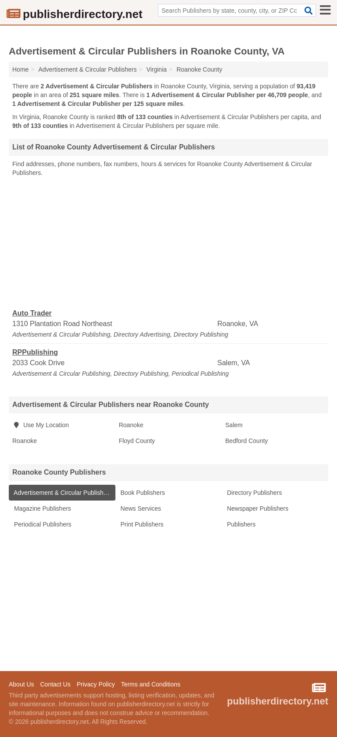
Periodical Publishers (42, 524)
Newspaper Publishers (256, 508)
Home (20, 69)
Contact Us (55, 684)
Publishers (240, 524)
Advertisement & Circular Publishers (62, 492)
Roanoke (131, 424)
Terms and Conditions (150, 684)
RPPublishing (35, 352)
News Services (140, 508)
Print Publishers (141, 524)
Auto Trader (32, 313)
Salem (234, 424)
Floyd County (137, 440)
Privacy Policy (96, 684)
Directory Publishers (253, 492)
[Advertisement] (168, 243)
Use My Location (40, 424)
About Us (21, 684)
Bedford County (246, 440)
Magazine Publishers (41, 508)
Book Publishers (142, 492)
